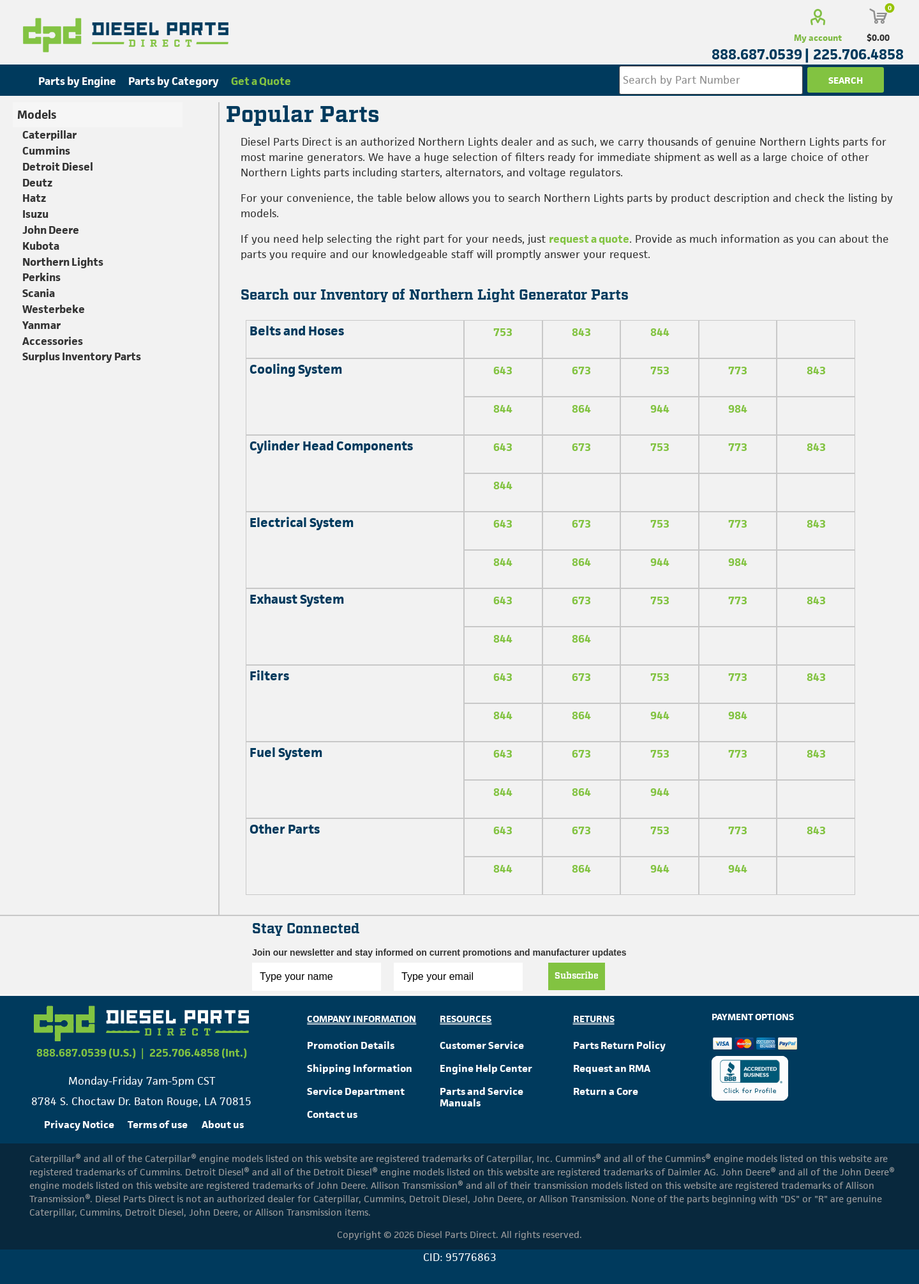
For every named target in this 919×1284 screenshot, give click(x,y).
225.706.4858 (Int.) (198, 1053)
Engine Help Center (486, 1068)
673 (581, 370)
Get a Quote (261, 81)
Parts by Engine (77, 81)
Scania (38, 293)
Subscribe (577, 976)
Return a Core (605, 1091)
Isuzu (35, 214)
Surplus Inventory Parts (81, 356)
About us (223, 1124)
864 (581, 409)
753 (502, 332)
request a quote (589, 239)
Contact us (332, 1114)
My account (818, 37)
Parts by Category (173, 81)
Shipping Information (359, 1068)
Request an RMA (611, 1068)
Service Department (356, 1091)
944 (659, 409)
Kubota (40, 246)
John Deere (50, 230)
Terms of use (158, 1124)
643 (502, 370)
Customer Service (482, 1045)
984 (737, 409)
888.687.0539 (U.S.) (86, 1053)
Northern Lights (62, 262)
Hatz (34, 198)
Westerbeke (53, 309)
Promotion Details (350, 1045)
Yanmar (41, 325)
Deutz (37, 183)
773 (737, 370)
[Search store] (711, 80)
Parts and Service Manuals (481, 1097)
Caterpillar (49, 135)
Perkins (41, 277)
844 (659, 332)
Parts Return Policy (619, 1045)
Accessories (52, 341)
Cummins (46, 151)
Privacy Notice (79, 1124)
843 (581, 332)
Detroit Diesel (57, 167)
